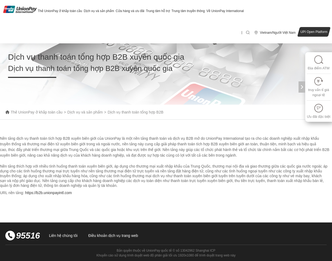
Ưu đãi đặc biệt (318, 111)
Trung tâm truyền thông (188, 11)
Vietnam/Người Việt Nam (278, 33)
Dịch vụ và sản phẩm (99, 11)
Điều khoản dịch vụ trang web (113, 235)
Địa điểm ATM (318, 62)
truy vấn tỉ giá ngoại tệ (318, 87)
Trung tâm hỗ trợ (158, 11)
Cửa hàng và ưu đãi (130, 11)
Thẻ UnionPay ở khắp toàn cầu (60, 11)
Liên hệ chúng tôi (63, 235)
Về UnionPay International (225, 11)
